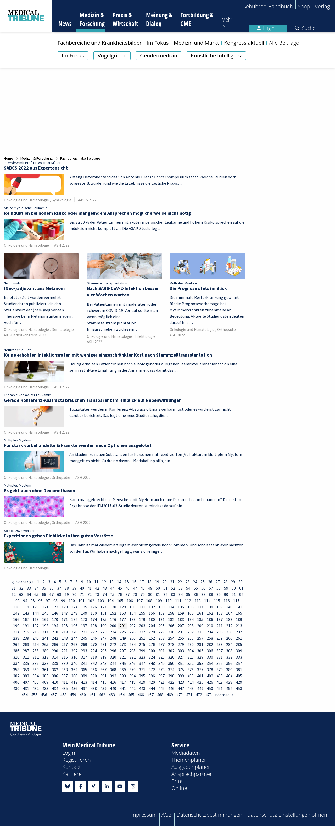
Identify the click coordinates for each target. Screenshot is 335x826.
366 (94, 669)
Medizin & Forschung (92, 19)
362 (55, 669)
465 (131, 694)
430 (16, 688)
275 (142, 644)
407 (26, 682)
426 (210, 682)
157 (161, 613)
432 (35, 688)
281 (200, 644)
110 (168, 600)
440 (113, 688)
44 (112, 588)
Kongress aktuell (244, 42)
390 (94, 675)
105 (120, 600)
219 (65, 632)
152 (113, 613)
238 (16, 638)
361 (45, 669)
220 (74, 632)
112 (188, 600)
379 (219, 669)
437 (84, 688)
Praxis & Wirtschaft (125, 19)
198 (94, 625)
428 (229, 682)
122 (55, 606)
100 (72, 600)
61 (241, 588)
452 (229, 688)
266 (55, 644)
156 (152, 613)
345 (123, 663)
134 (171, 606)
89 (218, 594)
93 (17, 600)
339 (65, 663)
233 (200, 632)
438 (94, 688)
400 (190, 675)
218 (55, 632)
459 (73, 694)
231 (181, 632)
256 (190, 638)
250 (132, 638)
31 (14, 588)
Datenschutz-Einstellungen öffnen (287, 814)
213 (239, 625)
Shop (304, 6)
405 (239, 675)
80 (150, 594)
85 (188, 594)
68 (59, 594)
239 (26, 638)
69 (67, 594)
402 (210, 675)
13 (111, 581)
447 (181, 688)
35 (44, 588)
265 (45, 644)
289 (45, 650)
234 (210, 632)
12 (104, 581)
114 (207, 600)
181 (161, 619)
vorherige (25, 581)
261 (239, 638)
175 (103, 619)
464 (121, 694)
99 (63, 600)
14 (119, 581)
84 (180, 594)
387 (65, 675)
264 (35, 644)
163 (219, 613)
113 (197, 600)
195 (65, 625)
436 (74, 688)
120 (35, 606)
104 (110, 600)
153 (123, 613)
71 (82, 594)
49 (150, 588)
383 (26, 675)
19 (157, 581)
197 (84, 625)
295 (103, 650)
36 (51, 588)
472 (199, 694)
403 (219, 675)
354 (210, 663)
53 (180, 588)
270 (94, 644)
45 (120, 588)
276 (152, 644)
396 (152, 675)
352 (190, 663)
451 (219, 688)
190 (16, 625)
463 (112, 694)
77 (127, 594)
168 (35, 619)
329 (200, 657)
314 (55, 657)
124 (74, 606)
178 (132, 619)
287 (26, 650)
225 (123, 632)
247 (103, 638)
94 (25, 600)
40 (82, 588)
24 (195, 581)
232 (190, 632)
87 (203, 594)
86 (196, 594)
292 (74, 650)
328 (190, 657)
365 (84, 669)
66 (44, 594)
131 (142, 606)
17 (142, 581)
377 (200, 669)
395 (142, 675)
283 (219, 644)
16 (134, 581)
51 (165, 588)
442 (132, 688)
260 (229, 638)
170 (55, 619)
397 (161, 675)
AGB (166, 814)
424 (190, 682)
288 (35, 650)
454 (24, 694)
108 (149, 600)
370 (132, 669)
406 (16, 682)
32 (21, 588)
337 (45, 663)
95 (33, 600)
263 (26, 644)
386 (55, 675)
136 (190, 606)
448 (190, 688)
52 (173, 588)
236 (229, 632)
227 (142, 632)
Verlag (322, 6)
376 (190, 669)
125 (84, 606)
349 (161, 663)
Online (179, 788)
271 (103, 644)
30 (240, 581)
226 (132, 632)
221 (84, 632)
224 (113, 632)
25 (202, 581)
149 (84, 613)
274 (132, 644)
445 (161, 688)
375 (181, 669)
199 (103, 625)
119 (26, 606)
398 (171, 675)
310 (16, 657)
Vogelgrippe (112, 55)
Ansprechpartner (191, 773)
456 (44, 694)
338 (55, 663)
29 (233, 581)
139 (219, 606)
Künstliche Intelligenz (216, 55)
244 (74, 638)
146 (55, 613)
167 (26, 619)
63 (21, 594)
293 (84, 650)
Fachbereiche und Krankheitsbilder (100, 42)
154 (132, 613)
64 (29, 594)
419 (142, 682)
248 (113, 638)
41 (89, 588)
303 (181, 650)
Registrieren (76, 759)
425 (200, 682)
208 (190, 625)
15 (127, 581)
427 (219, 682)
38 (67, 588)
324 (152, 657)
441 (123, 688)
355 (219, 663)
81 (158, 594)
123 (65, 606)
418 (132, 682)
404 (229, 675)
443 (142, 688)
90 (226, 594)
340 (74, 663)
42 (97, 588)
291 (65, 650)
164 (229, 613)
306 (210, 650)
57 (211, 588)
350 (171, 663)
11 (96, 581)
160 (190, 613)
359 (26, 669)
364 (74, 669)
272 (113, 644)
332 (229, 657)
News (65, 23)
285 (239, 644)
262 (16, 644)
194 (55, 625)
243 (65, 638)
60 (234, 588)
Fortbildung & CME (197, 19)
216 (35, 632)
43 (105, 588)
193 (45, 625)
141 (239, 606)
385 (45, 675)
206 (171, 625)
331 (219, 657)
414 (94, 682)
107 (139, 600)
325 (161, 657)
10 (89, 581)
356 (229, 663)
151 (103, 613)
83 (173, 594)
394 (132, 675)
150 (94, 613)
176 (113, 619)
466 (141, 694)
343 (103, 663)
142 (16, 613)
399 (181, 675)
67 (51, 594)
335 (26, 663)
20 (165, 581)
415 (103, 682)
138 (210, 606)
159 (181, 613)
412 (74, 682)
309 (239, 650)
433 (45, 688)
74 (105, 594)
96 (40, 600)
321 (123, 657)
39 (74, 588)
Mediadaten (185, 752)
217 (45, 632)
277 (161, 644)
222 (94, 632)
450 (210, 688)
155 (142, 613)
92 (241, 594)
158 (171, 613)
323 (142, 657)
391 (103, 675)
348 (152, 663)
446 (171, 688)
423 (181, 682)
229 (161, 632)
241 (45, 638)
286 (16, 650)
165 (239, 613)
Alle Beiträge (284, 42)
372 (152, 669)
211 (219, 625)
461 (92, 694)
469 (170, 694)
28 (225, 581)
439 (103, 688)
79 (143, 594)
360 (35, 669)
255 (181, 638)
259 (219, 638)
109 (159, 600)
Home (8, 158)
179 (142, 619)
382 (16, 675)
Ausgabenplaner (190, 766)
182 (171, 619)
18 (149, 581)
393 (123, 675)
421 (161, 682)
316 (74, 657)
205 (161, 625)
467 (150, 694)
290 (55, 650)
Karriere (72, 773)
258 (210, 638)
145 (45, 613)
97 (48, 600)
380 (229, 669)
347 (142, 663)
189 (239, 619)
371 (142, 669)
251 (142, 638)
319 (103, 657)
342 (94, 663)
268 (74, 644)
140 (229, 606)
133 (161, 606)
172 (74, 619)
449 (200, 688)
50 (158, 588)
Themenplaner (188, 759)
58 (218, 588)
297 (123, 650)
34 (36, 588)
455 (34, 694)
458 (63, 694)
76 (120, 594)
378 (210, 669)
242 (55, 638)
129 (123, 606)
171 (65, 619)
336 (35, 663)
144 (35, 613)
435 (65, 688)
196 (74, 625)
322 (132, 657)
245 (84, 638)
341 (84, 663)
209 (200, 625)
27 (218, 581)
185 (200, 619)
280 (190, 644)
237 (239, 632)
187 (219, 619)
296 (113, 650)
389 (84, 675)
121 (45, 606)
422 (171, 682)
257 (200, 638)
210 (210, 625)
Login (266, 28)
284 (229, 644)
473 (208, 694)
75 (112, 594)
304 (190, 650)
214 (16, 632)
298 (132, 650)
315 (65, 657)
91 (234, 594)
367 (103, 669)
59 (226, 588)
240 (35, 638)
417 (123, 682)
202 (132, 625)
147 (65, 613)
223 (103, 632)
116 (227, 600)
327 (181, 657)
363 (65, 669)
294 (94, 650)
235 (219, 632)
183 (181, 619)
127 (103, 606)
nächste (222, 694)
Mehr (226, 19)
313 (45, 657)
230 (171, 632)
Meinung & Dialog (159, 19)
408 (35, 682)
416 (113, 682)
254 (171, 638)
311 (26, 657)
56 (203, 588)
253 (161, 638)
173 (84, 619)
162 (210, 613)
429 (239, 682)
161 (200, 613)
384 (35, 675)
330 (210, 657)
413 (84, 682)
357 (239, 663)
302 (171, 650)
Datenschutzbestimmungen (209, 814)
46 (127, 588)
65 (36, 594)
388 (74, 675)
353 (200, 663)
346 (132, 663)
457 (54, 694)
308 (229, 650)
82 (165, 594)
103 (101, 600)
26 (210, 581)
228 (152, 632)
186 (210, 619)
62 (14, 594)
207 (181, 625)
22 (180, 581)
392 (113, 675)
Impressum (143, 814)
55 (196, 588)
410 (55, 682)
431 (26, 688)
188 (229, 619)
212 (229, 625)
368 (113, 669)
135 (181, 606)
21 (172, 581)
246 (94, 638)
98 (55, 600)
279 (181, 644)
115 (217, 600)
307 (219, 650)
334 (16, 663)
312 (35, 657)
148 (74, 613)
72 (89, 594)
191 (26, 625)
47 (135, 588)
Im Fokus (73, 55)
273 (123, 644)
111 (178, 600)
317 (84, 657)
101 (81, 600)
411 (65, 682)
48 (143, 588)
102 (91, 600)
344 (113, 663)
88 (211, 594)
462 (102, 694)
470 (179, 694)
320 (113, 657)
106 (130, 600)
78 (135, 594)
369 (123, 669)
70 (74, 594)
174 (94, 619)
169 (45, 619)
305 (200, 650)
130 (132, 606)
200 (113, 625)
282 (210, 644)
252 (152, 638)
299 (142, 650)
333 (239, 657)
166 (16, 619)
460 (83, 694)
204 (152, 625)
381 (239, 669)
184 (190, 619)
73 (97, 594)
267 (65, 644)
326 (171, 657)
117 (236, 600)
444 (152, 688)
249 (123, 638)
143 (26, 613)
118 (16, 606)
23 (187, 581)
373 (161, 669)
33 (29, 588)
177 (123, 619)
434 (55, 688)
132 (152, 606)
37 (59, 588)
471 (189, 694)
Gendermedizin (158, 55)
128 (113, 606)
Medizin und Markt (196, 42)
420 (152, 682)
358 (16, 669)
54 (188, 588)
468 (160, 694)
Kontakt (71, 766)
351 (181, 663)
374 (171, 669)
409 (45, 682)
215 (26, 632)
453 (239, 688)
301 (161, 650)
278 (171, 644)
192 (35, 625)
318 (94, 657)
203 (142, 625)
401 (200, 675)
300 (152, 650)
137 (200, 606)
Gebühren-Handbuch (267, 6)
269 (84, 644)
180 (152, 619)
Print (177, 780)
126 (94, 606)
